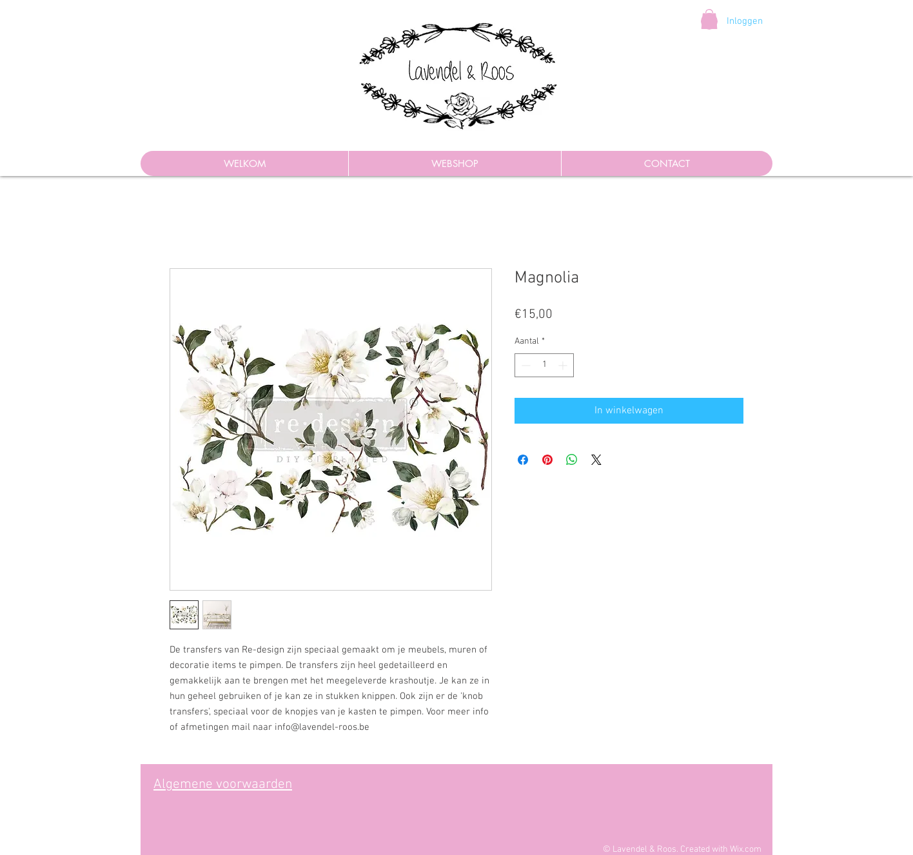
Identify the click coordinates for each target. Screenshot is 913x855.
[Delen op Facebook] (523, 459)
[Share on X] (596, 459)
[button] (709, 19)
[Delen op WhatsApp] (572, 459)
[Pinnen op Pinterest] (547, 459)
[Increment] (564, 365)
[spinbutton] (544, 365)
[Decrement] (524, 365)
